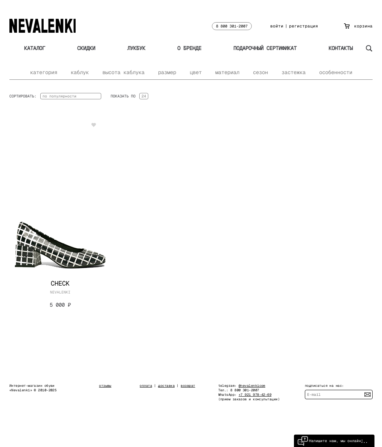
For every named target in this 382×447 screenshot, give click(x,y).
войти (276, 26)
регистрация (303, 26)
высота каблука (123, 72)
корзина (358, 26)
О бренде (189, 48)
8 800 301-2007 (232, 26)
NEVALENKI (60, 292)
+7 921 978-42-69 (255, 394)
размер (167, 72)
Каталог (34, 48)
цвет (196, 72)
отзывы (105, 385)
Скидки (86, 48)
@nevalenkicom (252, 385)
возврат (188, 385)
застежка (294, 72)
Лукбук (136, 48)
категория (43, 72)
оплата (146, 385)
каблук (80, 72)
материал (227, 72)
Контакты (341, 48)
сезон (260, 72)
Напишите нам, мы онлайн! (330, 440)
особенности (335, 72)
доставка (166, 385)
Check (60, 283)
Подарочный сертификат (265, 48)
